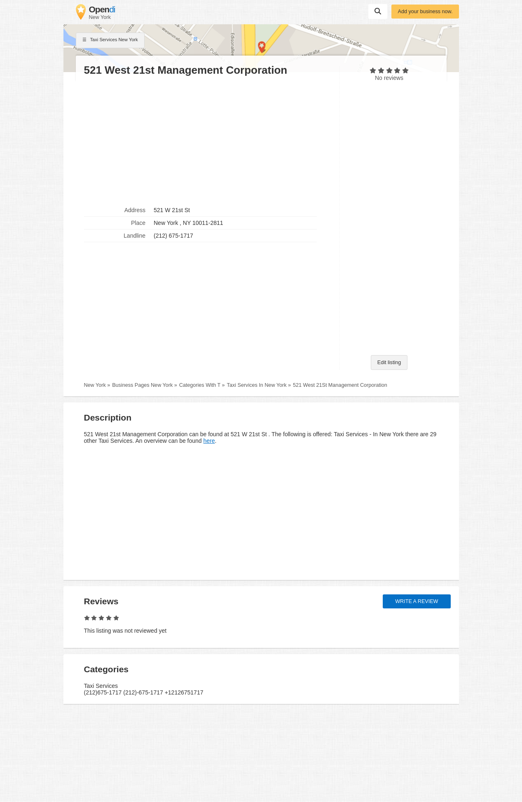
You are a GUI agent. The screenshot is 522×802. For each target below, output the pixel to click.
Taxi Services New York (110, 40)
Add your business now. (425, 11)
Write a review (416, 601)
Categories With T (199, 385)
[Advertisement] (207, 140)
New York (95, 385)
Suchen (378, 11)
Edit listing (389, 362)
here (209, 440)
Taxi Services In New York (257, 385)
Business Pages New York (142, 385)
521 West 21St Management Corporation (340, 385)
